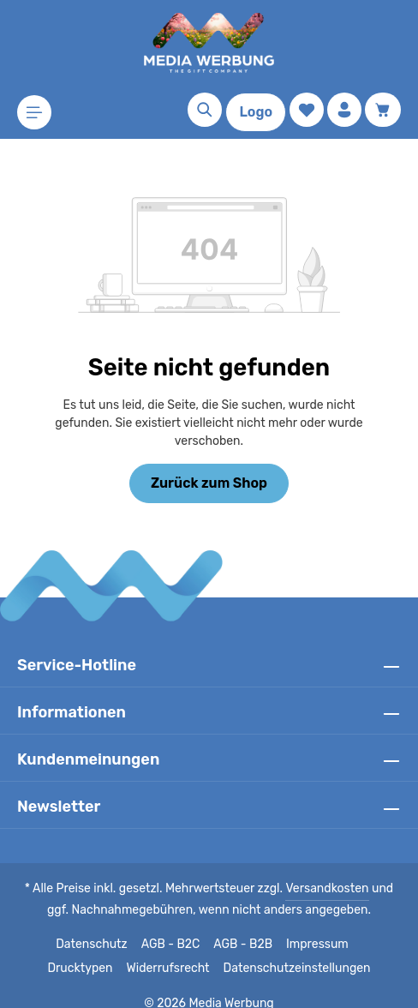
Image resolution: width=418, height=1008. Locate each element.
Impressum (278, 926)
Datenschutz (55, 926)
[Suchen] (205, 110)
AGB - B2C (132, 926)
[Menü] (34, 112)
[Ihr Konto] (344, 110)
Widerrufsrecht (133, 950)
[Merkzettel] (307, 110)
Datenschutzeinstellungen (254, 950)
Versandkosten (312, 871)
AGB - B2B (205, 926)
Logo (255, 112)
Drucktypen (351, 926)
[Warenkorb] (383, 110)
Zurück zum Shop (209, 465)
